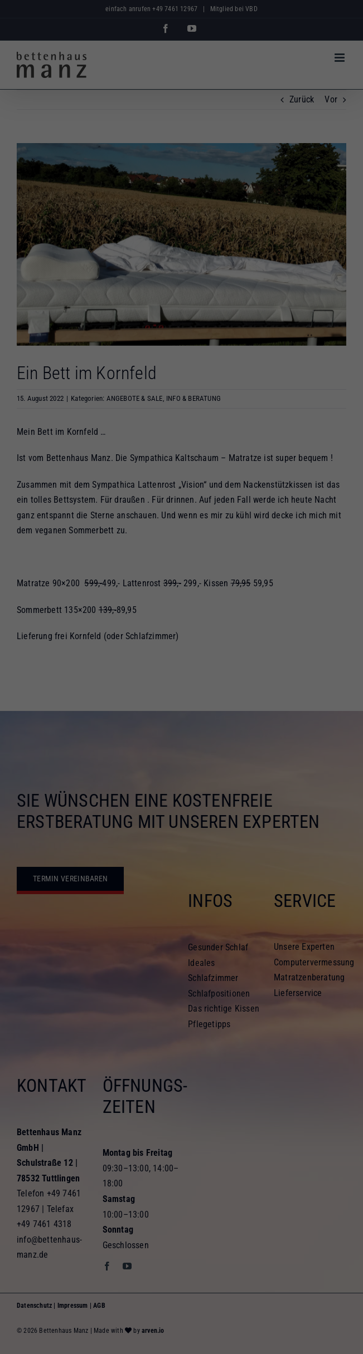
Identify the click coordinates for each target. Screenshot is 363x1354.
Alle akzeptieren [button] (181, 721)
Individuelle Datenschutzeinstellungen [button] (181, 786)
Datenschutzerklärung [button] (187, 810)
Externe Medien (284, 682)
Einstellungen (184, 657)
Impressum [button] (232, 810)
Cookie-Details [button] (137, 810)
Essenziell (63, 682)
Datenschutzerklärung (287, 646)
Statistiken (169, 682)
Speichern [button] (181, 753)
